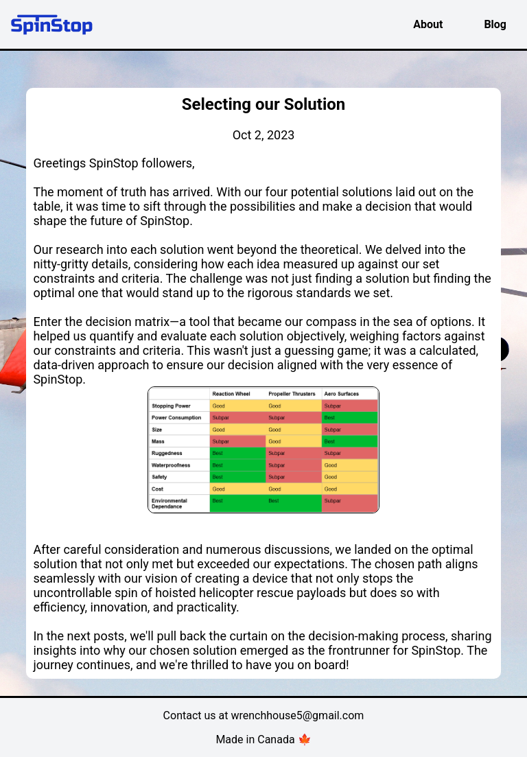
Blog (495, 24)
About (428, 24)
